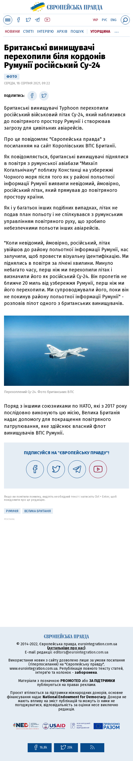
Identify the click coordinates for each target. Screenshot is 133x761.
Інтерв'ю (45, 31)
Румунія (12, 511)
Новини (12, 31)
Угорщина (100, 31)
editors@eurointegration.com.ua (80, 652)
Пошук (77, 31)
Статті (28, 31)
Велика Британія (37, 511)
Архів (62, 31)
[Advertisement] (66, 557)
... (116, 31)
